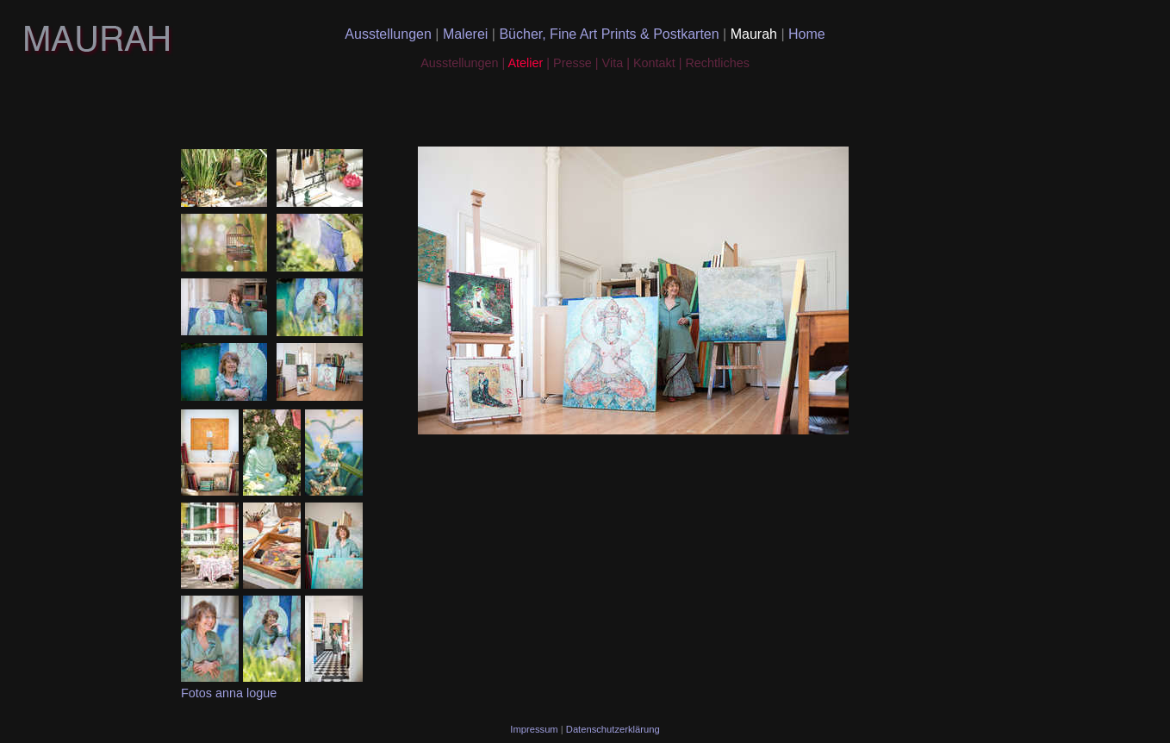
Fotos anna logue (229, 693)
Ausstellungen (390, 34)
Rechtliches (717, 63)
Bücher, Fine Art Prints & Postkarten (611, 34)
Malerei (467, 34)
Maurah (756, 34)
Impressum (535, 729)
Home (806, 34)
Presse (572, 63)
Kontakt (656, 63)
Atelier (525, 63)
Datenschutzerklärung (613, 729)
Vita (614, 63)
